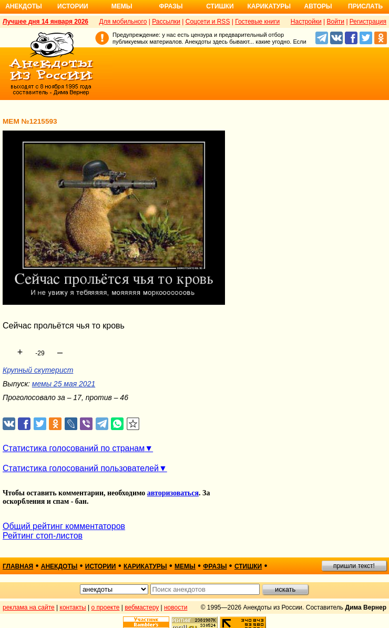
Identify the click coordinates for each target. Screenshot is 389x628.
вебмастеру (142, 607)
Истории (72, 6)
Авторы (318, 6)
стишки (248, 566)
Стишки (219, 6)
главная (18, 566)
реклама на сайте (29, 607)
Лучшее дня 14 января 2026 (45, 21)
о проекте (105, 607)
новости (175, 607)
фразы (215, 566)
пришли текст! (354, 566)
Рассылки (166, 21)
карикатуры (145, 566)
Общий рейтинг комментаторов (64, 526)
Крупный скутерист (38, 370)
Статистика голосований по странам (74, 448)
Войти (335, 21)
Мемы (121, 6)
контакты (73, 607)
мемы (185, 566)
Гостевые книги (257, 21)
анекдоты (59, 566)
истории (100, 566)
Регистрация (368, 21)
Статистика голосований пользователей (81, 468)
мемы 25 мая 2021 (63, 384)
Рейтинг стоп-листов (43, 535)
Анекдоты (23, 6)
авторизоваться (173, 493)
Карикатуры (269, 6)
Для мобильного (123, 21)
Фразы (170, 6)
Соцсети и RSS (208, 21)
